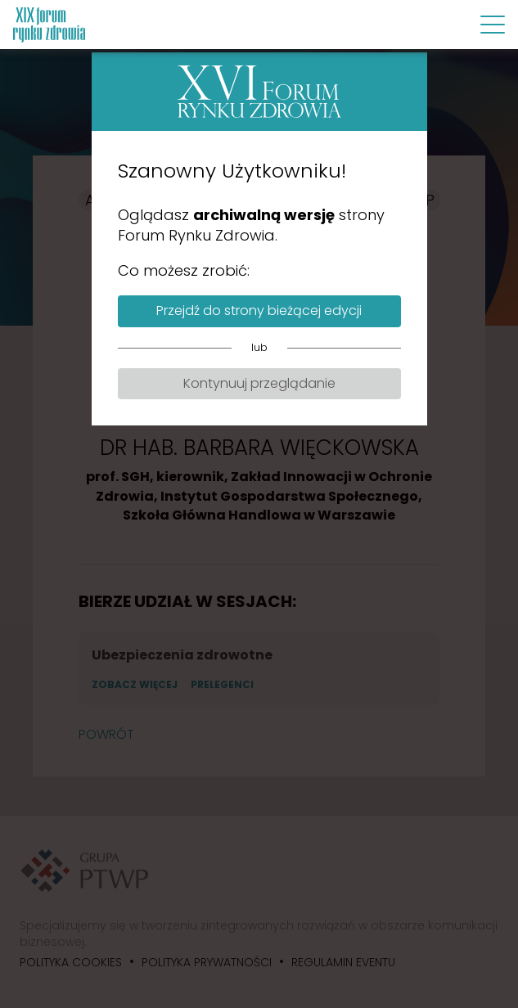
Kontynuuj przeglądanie (259, 383)
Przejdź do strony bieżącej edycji (259, 310)
